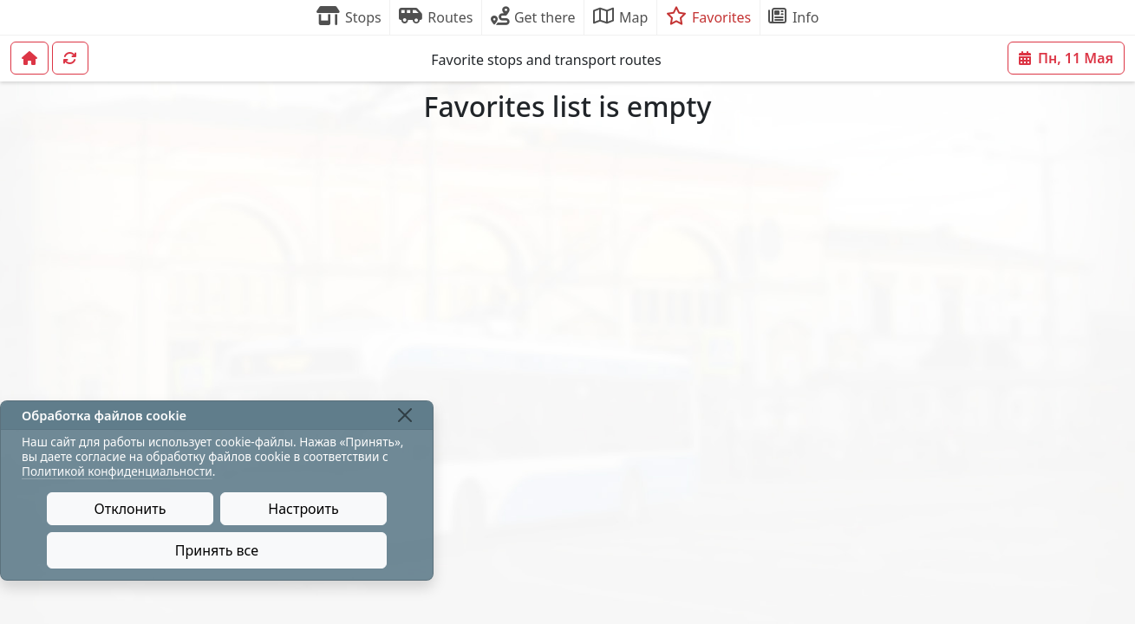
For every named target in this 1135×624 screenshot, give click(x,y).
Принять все (216, 550)
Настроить (303, 508)
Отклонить (130, 508)
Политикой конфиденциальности (117, 471)
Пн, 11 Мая (1066, 58)
